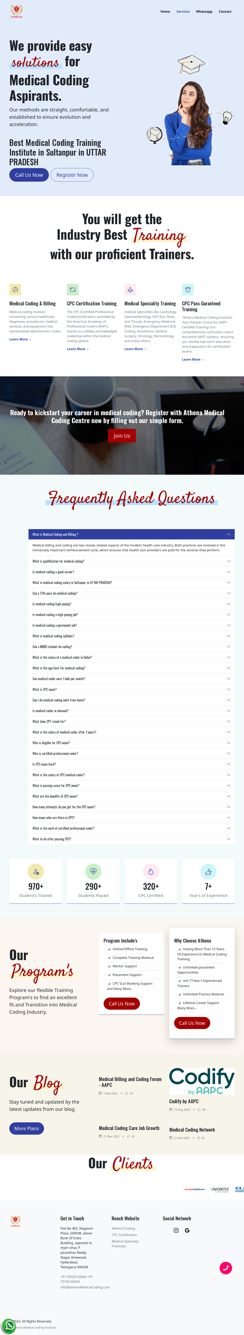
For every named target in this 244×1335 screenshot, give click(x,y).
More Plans (26, 1131)
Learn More (20, 341)
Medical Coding (123, 1231)
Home (165, 12)
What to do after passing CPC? (52, 841)
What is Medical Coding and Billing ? (55, 536)
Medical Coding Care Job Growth (129, 1130)
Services (183, 12)
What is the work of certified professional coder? (64, 830)
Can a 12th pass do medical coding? (55, 595)
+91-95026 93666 (73, 1279)
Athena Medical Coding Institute (34, 1330)
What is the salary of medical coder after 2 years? (64, 734)
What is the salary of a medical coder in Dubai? (62, 659)
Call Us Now (29, 177)
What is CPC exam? (45, 691)
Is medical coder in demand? (51, 713)
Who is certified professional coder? (55, 755)
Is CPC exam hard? (44, 766)
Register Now (72, 177)
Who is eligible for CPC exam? (51, 745)
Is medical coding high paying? (52, 606)
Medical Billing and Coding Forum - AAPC (130, 1084)
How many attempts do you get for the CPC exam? (64, 809)
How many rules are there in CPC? (54, 819)
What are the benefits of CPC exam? (55, 798)
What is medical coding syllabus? (53, 638)
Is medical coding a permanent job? (55, 627)
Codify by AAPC (184, 1103)
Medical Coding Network (192, 1131)
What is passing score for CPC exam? (56, 787)
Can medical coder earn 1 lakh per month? (59, 680)
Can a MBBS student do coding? (52, 648)
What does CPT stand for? (49, 723)
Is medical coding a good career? (53, 574)
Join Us (122, 438)
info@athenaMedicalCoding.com (85, 1289)
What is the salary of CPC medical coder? (59, 777)
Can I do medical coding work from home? (59, 702)
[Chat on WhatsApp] (9, 1325)
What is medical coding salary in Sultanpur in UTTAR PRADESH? (72, 584)
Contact (225, 12)
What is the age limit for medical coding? (59, 670)
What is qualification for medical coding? (58, 563)
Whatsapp (204, 12)
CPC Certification (124, 1237)
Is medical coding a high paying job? (55, 616)
